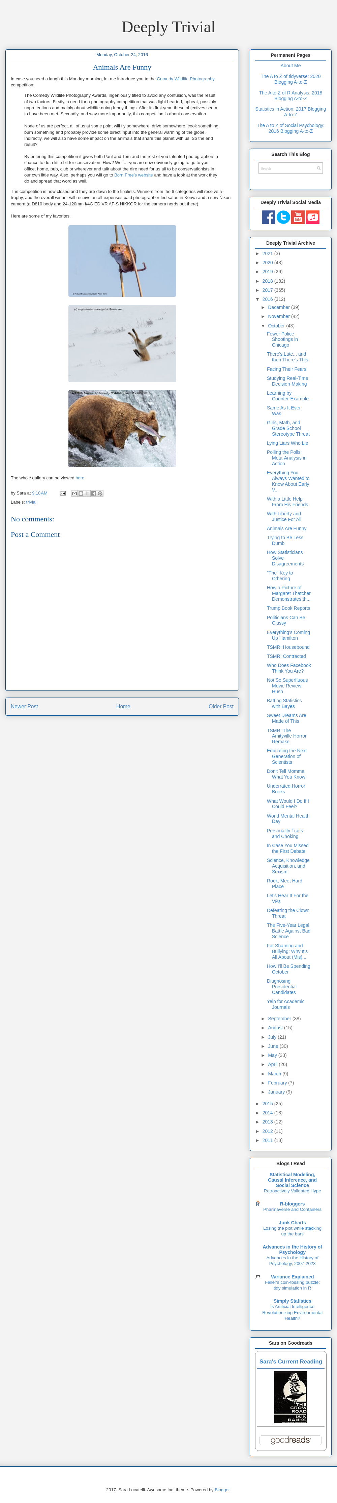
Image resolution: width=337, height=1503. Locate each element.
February (278, 1082)
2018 (268, 281)
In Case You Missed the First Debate (288, 848)
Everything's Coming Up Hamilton (288, 635)
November (279, 316)
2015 (268, 1103)
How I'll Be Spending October (288, 969)
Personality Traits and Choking (285, 833)
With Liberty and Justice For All (284, 516)
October (277, 325)
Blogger (222, 1489)
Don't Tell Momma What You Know (286, 774)
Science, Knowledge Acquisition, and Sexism (288, 866)
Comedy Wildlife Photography (186, 78)
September (280, 1018)
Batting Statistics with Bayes (284, 703)
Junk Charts (292, 1222)
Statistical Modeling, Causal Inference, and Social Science (292, 1180)
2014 (268, 1112)
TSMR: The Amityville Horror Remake (287, 736)
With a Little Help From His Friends (287, 501)
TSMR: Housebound (288, 647)
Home (123, 706)
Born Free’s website (133, 174)
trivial (31, 502)
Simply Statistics (292, 1301)
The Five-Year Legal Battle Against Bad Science (288, 930)
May (273, 1055)
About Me (291, 65)
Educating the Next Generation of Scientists (287, 756)
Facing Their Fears (286, 369)
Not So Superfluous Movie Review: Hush (287, 685)
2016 (268, 299)
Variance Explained (292, 1276)
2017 (268, 290)
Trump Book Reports (288, 608)
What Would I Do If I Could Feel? (288, 803)
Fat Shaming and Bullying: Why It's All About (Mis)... (287, 951)
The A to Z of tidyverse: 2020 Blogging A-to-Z (290, 79)
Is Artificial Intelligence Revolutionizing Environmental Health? (292, 1312)
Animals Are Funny (287, 528)
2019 (268, 271)
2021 (268, 253)
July (273, 1037)
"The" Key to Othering (280, 575)
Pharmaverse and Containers (292, 1209)
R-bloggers (292, 1204)
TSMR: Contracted (286, 656)
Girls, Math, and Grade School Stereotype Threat (288, 428)
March (275, 1073)
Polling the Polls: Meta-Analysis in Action (287, 457)
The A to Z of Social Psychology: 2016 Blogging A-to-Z (291, 128)
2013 (268, 1121)
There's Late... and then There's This (287, 356)
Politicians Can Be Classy (286, 620)
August (276, 1027)
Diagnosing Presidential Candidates (282, 986)
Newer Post (24, 706)
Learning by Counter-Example (288, 395)
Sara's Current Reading (290, 1361)
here (79, 477)
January (277, 1092)
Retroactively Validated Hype (292, 1190)
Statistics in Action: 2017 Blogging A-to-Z (290, 111)
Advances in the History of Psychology (292, 1249)
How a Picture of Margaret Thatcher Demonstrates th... (289, 593)
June (273, 1046)
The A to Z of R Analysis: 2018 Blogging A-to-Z (291, 95)
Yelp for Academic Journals (286, 1004)
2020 (268, 262)
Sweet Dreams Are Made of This (286, 718)
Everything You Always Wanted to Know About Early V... (288, 481)
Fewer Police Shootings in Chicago (282, 339)
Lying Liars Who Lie (287, 443)
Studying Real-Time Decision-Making (287, 381)
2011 (268, 1140)
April (273, 1064)
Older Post (221, 706)
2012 (268, 1131)
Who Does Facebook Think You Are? (289, 668)
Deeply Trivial (169, 27)
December (279, 307)
